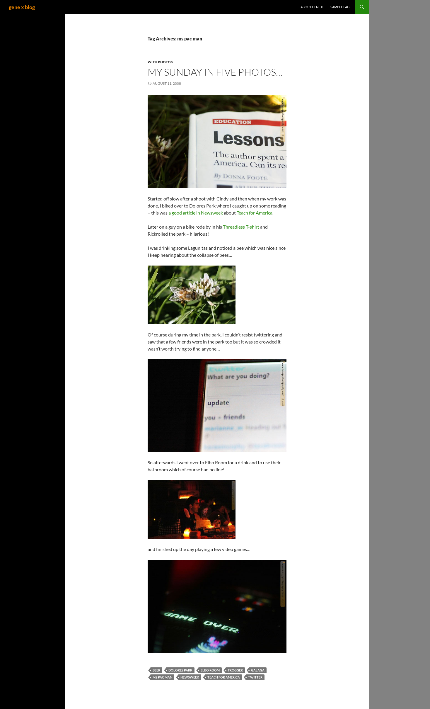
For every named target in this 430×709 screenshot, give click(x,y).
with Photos (160, 62)
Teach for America (254, 212)
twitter (255, 677)
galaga (258, 670)
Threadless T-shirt (241, 226)
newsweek (189, 677)
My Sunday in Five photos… (215, 72)
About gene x (312, 7)
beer (156, 670)
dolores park (180, 670)
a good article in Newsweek (195, 212)
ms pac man (162, 677)
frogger (235, 670)
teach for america (223, 677)
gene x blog (22, 7)
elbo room (210, 670)
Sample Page (340, 7)
